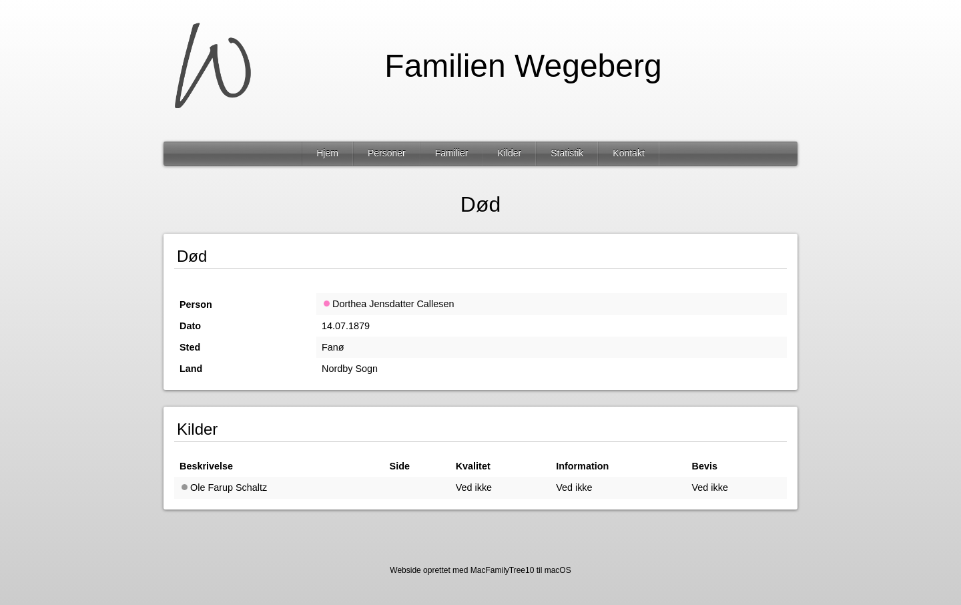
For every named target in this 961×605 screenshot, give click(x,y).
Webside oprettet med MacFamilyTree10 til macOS (480, 570)
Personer (387, 153)
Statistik (567, 153)
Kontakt (628, 153)
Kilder (509, 153)
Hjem (327, 153)
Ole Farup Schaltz (223, 487)
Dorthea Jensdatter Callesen (388, 303)
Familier (451, 153)
